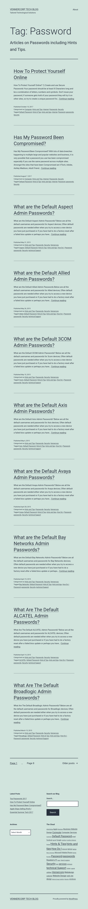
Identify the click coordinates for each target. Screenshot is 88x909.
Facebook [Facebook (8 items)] (50, 840)
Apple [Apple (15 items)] (55, 829)
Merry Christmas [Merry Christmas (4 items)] (50, 852)
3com (21, 380)
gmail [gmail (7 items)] (54, 840)
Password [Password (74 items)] (56, 856)
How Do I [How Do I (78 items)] (56, 848)
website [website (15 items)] (49, 876)
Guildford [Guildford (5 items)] (64, 840)
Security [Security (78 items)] (51, 863)
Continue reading (66, 99)
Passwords (53, 109)
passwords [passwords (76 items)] (69, 856)
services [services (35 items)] (63, 864)
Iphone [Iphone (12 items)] (70, 849)
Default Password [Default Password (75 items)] (62, 836)
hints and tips (46, 112)
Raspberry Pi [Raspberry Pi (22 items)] (52, 860)
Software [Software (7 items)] (69, 864)
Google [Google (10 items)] (59, 840)
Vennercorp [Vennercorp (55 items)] (58, 872)
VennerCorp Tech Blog (24, 9)
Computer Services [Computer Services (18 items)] (69, 832)
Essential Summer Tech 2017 (21, 812)
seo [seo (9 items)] (57, 864)
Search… (50, 798)
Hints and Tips (37, 109)
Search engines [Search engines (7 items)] (65, 860)
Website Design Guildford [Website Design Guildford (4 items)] (58, 879)
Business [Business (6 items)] (60, 829)
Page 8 (30, 763)
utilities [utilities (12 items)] (49, 872)
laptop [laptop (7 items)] (74, 849)
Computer (28, 109)
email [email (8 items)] (74, 836)
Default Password (25, 112)
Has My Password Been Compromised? (25, 805)
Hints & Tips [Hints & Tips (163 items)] (58, 844)
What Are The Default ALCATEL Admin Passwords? (36, 616)
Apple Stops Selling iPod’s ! (20, 809)
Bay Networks (24, 584)
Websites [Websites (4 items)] (66, 879)
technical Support (34, 250)
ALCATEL (22, 660)
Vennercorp (55, 245)
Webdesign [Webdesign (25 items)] (69, 872)
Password (61, 112)
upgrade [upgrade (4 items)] (73, 868)
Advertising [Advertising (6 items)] (50, 829)
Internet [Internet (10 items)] (64, 849)
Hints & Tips (37, 112)
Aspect (21, 248)
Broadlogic (23, 736)
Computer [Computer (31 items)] (56, 832)
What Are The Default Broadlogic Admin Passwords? (36, 691)
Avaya (21, 512)
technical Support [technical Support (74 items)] (56, 868)
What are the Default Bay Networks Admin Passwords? (40, 543)
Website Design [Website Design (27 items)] (59, 876)
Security (61, 109)
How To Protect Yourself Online (22, 802)
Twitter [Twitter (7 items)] (69, 868)
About (75, 9)
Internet (46, 109)
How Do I (61, 248)
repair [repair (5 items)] (58, 860)
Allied (21, 314)
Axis (20, 446)
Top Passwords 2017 (18, 799)
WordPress (73, 899)
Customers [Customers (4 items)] (49, 836)
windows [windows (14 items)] (72, 879)
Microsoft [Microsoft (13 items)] (58, 852)
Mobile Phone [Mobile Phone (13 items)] (67, 852)
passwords (70, 112)
